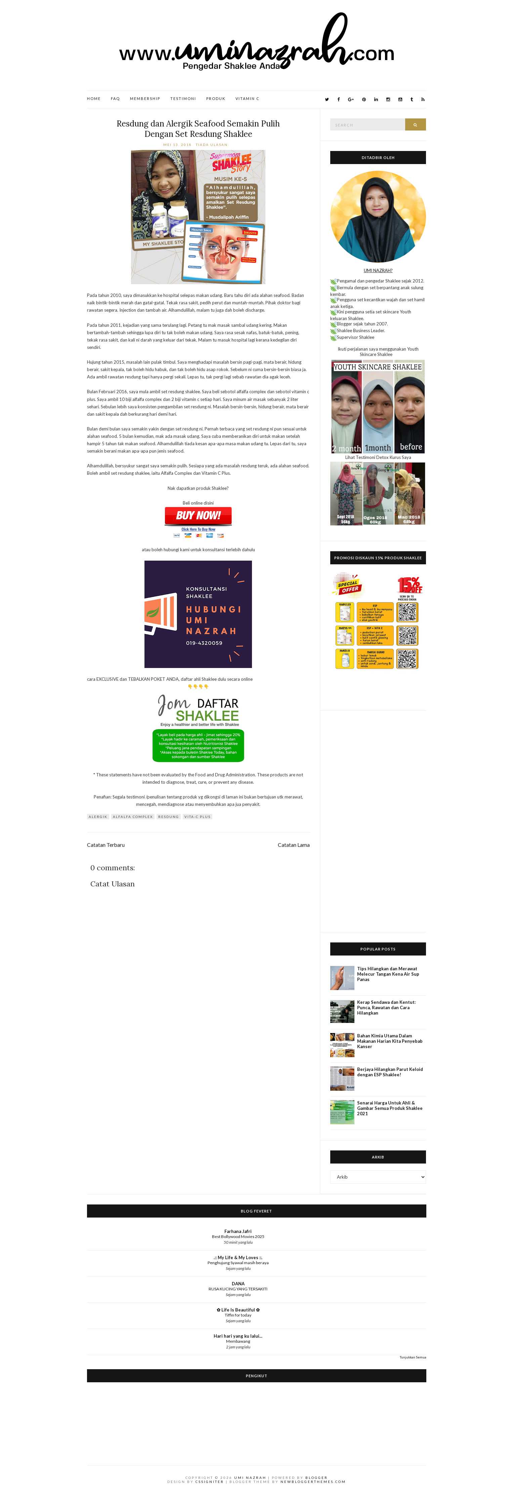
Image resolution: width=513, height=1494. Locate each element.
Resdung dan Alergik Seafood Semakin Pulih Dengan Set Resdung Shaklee (198, 128)
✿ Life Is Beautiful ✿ (238, 1309)
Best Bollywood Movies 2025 (238, 1236)
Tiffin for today (238, 1315)
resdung (168, 817)
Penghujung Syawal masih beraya (238, 1262)
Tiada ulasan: (213, 145)
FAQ (115, 98)
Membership (145, 98)
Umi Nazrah (250, 1478)
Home (94, 98)
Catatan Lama (294, 845)
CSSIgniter (210, 1482)
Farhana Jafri (238, 1231)
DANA (238, 1283)
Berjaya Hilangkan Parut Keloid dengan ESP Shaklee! (390, 1072)
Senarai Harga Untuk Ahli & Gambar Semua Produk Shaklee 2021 (390, 1108)
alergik (98, 817)
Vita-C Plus (197, 817)
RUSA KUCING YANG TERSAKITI (238, 1288)
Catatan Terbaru (106, 845)
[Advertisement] (378, 821)
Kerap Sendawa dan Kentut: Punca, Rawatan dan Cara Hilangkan (386, 1007)
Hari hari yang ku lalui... (238, 1336)
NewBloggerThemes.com (313, 1482)
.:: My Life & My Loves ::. (238, 1257)
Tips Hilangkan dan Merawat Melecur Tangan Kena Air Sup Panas (388, 974)
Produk (215, 98)
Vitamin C (248, 98)
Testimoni (183, 98)
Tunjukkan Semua (413, 1357)
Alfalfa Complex (133, 817)
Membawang (238, 1341)
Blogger (316, 1478)
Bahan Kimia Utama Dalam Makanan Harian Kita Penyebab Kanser (390, 1041)
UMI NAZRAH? (378, 270)
